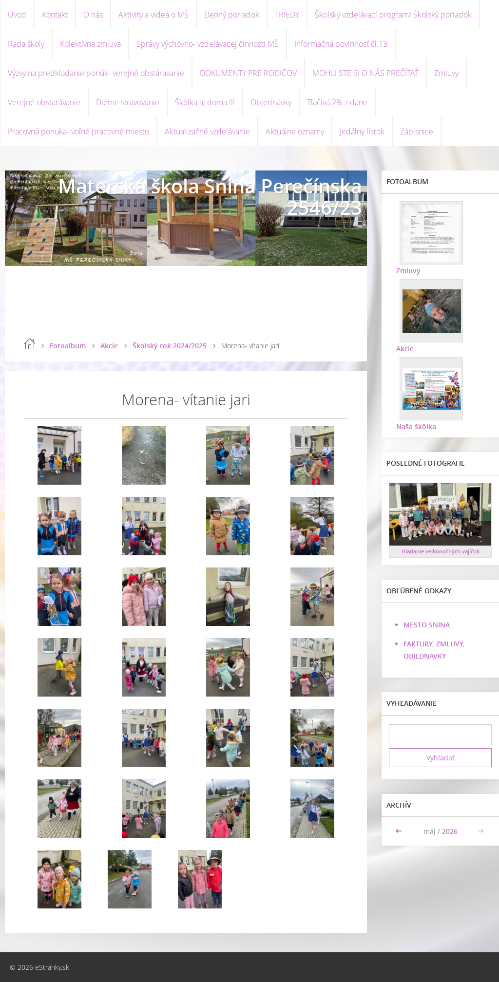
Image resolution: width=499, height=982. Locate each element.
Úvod (17, 14)
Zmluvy (446, 73)
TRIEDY (287, 14)
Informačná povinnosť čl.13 (340, 43)
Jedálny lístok (362, 131)
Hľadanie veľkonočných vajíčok (441, 551)
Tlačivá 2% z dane (337, 102)
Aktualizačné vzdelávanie (207, 131)
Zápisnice (416, 131)
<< (399, 831)
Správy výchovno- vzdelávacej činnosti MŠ (207, 43)
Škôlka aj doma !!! (205, 102)
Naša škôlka (416, 426)
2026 (450, 831)
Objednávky (270, 102)
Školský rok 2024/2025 (170, 345)
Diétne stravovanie (127, 102)
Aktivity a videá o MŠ (153, 14)
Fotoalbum (68, 345)
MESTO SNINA (426, 624)
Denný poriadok (231, 14)
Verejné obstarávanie (44, 102)
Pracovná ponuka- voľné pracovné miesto (78, 131)
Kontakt (55, 14)
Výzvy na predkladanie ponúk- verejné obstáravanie (96, 73)
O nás (93, 14)
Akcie (109, 345)
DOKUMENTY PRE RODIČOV (248, 73)
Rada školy (26, 43)
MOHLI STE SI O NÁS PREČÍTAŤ (365, 73)
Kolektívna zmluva (90, 43)
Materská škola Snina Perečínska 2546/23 (210, 196)
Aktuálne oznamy (295, 131)
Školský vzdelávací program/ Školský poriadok (393, 14)
